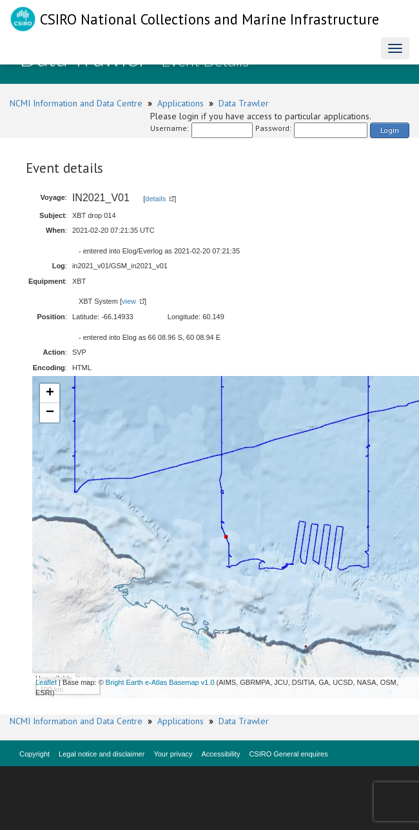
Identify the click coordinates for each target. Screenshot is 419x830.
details (155, 199)
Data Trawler (244, 103)
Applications (180, 103)
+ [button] (50, 393)
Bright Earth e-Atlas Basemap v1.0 (160, 682)
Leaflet (46, 682)
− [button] (50, 412)
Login (389, 130)
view (129, 301)
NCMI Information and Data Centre (76, 103)
